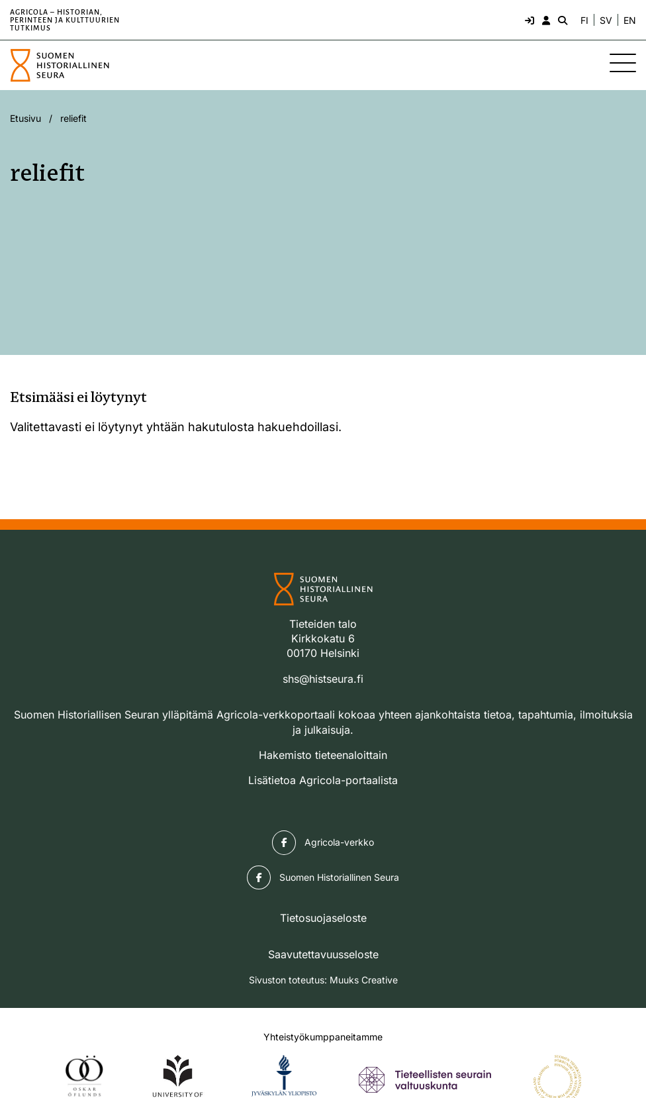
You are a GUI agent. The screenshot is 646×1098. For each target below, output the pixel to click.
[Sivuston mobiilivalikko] (623, 63)
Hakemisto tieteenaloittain (323, 755)
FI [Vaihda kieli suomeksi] (584, 20)
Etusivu (25, 118)
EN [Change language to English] (629, 20)
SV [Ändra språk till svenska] (606, 20)
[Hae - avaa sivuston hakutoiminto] (561, 20)
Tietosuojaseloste (323, 917)
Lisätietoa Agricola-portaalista (323, 780)
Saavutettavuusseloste (323, 954)
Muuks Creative (364, 979)
